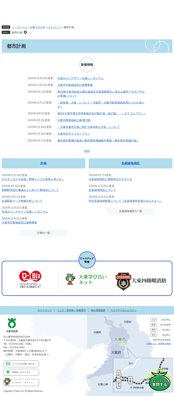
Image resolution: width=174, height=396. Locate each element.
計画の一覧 (43, 232)
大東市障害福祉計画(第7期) (74, 120)
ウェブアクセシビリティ (123, 310)
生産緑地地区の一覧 (130, 211)
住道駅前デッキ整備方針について (22, 200)
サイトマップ (45, 310)
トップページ (19, 27)
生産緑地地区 (130, 163)
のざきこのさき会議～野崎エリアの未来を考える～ (33, 179)
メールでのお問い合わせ (23, 364)
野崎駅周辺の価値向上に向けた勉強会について (30, 190)
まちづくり (54, 27)
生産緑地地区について (102, 190)
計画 (43, 163)
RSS (87, 151)
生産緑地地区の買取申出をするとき (110, 179)
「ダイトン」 (23, 382)
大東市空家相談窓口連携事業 (75, 85)
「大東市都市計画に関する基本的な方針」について (88, 127)
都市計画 (17, 32)
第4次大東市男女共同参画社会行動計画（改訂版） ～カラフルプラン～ (101, 113)
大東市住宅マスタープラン (73, 133)
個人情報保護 (98, 310)
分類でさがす (37, 27)
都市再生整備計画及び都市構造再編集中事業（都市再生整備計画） (98, 140)
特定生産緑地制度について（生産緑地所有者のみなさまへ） (125, 200)
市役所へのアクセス (21, 372)
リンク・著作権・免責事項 (71, 310)
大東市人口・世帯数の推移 (158, 343)
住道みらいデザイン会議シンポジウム (80, 78)
